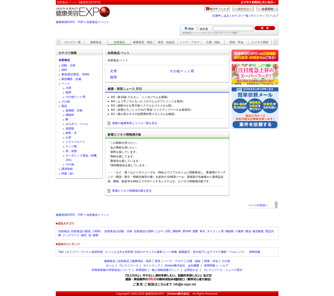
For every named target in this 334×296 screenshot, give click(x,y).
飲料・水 (71, 133)
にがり (159, 231)
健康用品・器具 (141, 261)
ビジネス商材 (259, 42)
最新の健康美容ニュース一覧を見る (134, 123)
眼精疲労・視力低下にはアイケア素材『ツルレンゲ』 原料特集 (219, 252)
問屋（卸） (68, 173)
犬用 (113, 71)
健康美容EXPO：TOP (69, 22)
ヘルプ (274, 15)
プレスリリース (129, 265)
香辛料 (187, 231)
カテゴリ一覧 (240, 15)
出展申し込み (220, 15)
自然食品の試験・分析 (118, 231)
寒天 (202, 231)
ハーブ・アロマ (189, 42)
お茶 (68, 137)
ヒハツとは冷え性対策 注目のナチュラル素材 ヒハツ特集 (141, 252)
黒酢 (195, 231)
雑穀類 (229, 231)
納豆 (84, 235)
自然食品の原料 (144, 231)
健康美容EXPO (154, 293)
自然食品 (92, 22)
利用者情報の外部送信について (111, 270)
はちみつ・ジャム (77, 123)
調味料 (70, 115)
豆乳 (168, 231)
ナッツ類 (71, 146)
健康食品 (95, 42)
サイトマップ (259, 15)
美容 (157, 261)
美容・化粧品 (166, 42)
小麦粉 (239, 231)
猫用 (113, 77)
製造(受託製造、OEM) (75, 74)
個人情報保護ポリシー (166, 270)
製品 (64, 106)
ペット (105, 22)
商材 (191, 28)
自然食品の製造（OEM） (87, 231)
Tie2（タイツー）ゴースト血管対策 (81, 252)
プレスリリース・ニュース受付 (222, 270)
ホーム (110, 265)
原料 (64, 70)
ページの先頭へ (258, 205)
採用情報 (209, 265)
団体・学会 (236, 42)
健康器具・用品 (143, 42)
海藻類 (70, 128)
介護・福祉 (213, 42)
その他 (65, 101)
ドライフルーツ (75, 142)
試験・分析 (68, 65)
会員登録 (267, 9)
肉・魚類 (71, 151)
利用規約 (141, 270)
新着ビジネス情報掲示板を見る (132, 190)
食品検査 (258, 231)
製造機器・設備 (71, 79)
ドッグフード (71, 235)
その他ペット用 (181, 71)
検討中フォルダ (219, 9)
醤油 (248, 231)
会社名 (204, 28)
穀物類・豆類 (74, 110)
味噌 (95, 235)
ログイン (243, 9)
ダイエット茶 (215, 231)
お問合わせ (191, 270)
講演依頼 (67, 169)
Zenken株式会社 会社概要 (182, 265)
